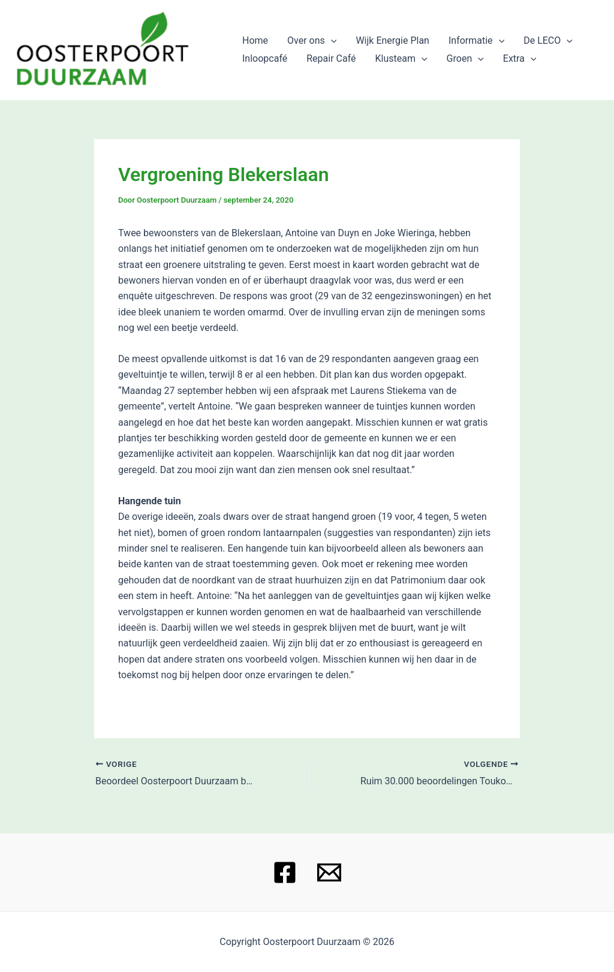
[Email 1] (329, 872)
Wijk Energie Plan (392, 40)
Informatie (476, 41)
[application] (331, 41)
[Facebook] (285, 872)
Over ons (311, 41)
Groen (465, 59)
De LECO (548, 41)
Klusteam (401, 59)
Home (255, 40)
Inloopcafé (264, 58)
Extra (520, 59)
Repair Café (331, 58)
